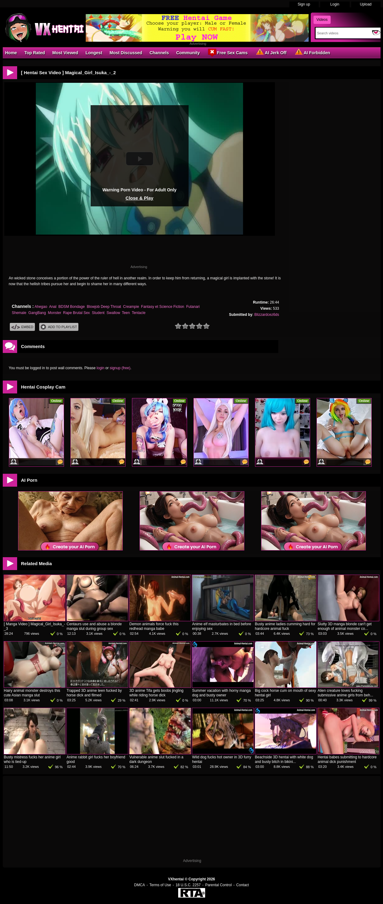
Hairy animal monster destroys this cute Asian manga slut (32, 692)
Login (334, 4)
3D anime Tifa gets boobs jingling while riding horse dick (157, 692)
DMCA (139, 885)
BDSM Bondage (71, 307)
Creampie (131, 307)
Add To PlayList (59, 327)
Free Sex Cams (227, 52)
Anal (52, 307)
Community (188, 52)
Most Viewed (65, 52)
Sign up (304, 4)
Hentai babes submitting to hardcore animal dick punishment (347, 759)
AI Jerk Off (271, 52)
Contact (242, 885)
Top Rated (34, 52)
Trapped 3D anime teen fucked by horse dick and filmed (94, 692)
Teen (126, 313)
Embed (22, 327)
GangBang (37, 313)
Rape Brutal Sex (76, 313)
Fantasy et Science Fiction (162, 307)
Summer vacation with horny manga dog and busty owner (221, 692)
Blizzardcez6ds (266, 314)
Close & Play (139, 198)
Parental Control (218, 885)
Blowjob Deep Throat (104, 307)
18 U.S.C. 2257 (188, 885)
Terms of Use (160, 885)
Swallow (113, 313)
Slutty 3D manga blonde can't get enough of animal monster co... (345, 626)
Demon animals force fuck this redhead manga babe (154, 626)
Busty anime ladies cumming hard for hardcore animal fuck (285, 626)
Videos (322, 19)
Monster (54, 313)
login (100, 368)
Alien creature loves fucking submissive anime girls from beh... (345, 692)
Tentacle (138, 313)
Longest (93, 52)
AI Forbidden (312, 52)
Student (98, 313)
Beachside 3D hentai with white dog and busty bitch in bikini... (284, 759)
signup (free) (120, 368)
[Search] (342, 33)
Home (11, 52)
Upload (365, 4)
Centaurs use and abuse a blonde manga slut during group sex (94, 626)
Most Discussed (126, 52)
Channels (159, 52)
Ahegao (41, 307)
